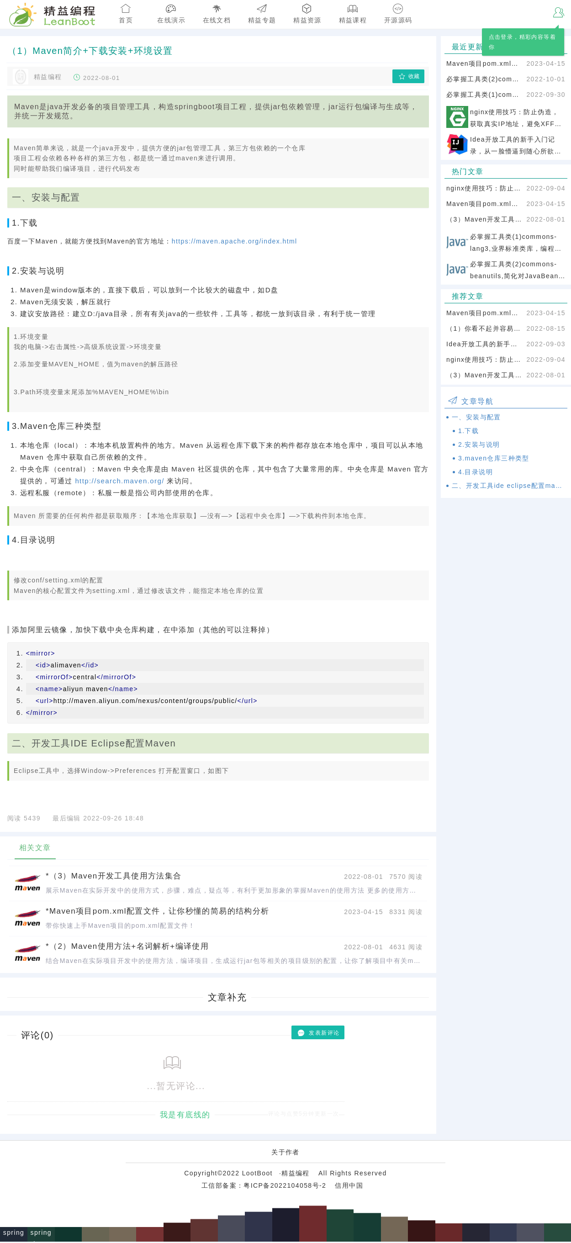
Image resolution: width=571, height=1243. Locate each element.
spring (14, 1234)
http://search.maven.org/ (119, 481)
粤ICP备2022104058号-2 (284, 1186)
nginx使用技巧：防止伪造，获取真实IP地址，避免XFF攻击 (484, 188)
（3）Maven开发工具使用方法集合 (484, 219)
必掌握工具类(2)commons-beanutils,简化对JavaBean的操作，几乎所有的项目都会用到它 (484, 79)
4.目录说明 (475, 472)
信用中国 (349, 1186)
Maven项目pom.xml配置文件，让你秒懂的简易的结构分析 (484, 63)
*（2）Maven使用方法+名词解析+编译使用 (127, 946)
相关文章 (35, 848)
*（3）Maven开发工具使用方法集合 (114, 876)
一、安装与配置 (476, 417)
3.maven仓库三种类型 (493, 458)
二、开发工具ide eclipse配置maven (509, 485)
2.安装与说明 (479, 444)
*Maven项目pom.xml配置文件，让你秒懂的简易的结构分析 (158, 911)
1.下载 (468, 430)
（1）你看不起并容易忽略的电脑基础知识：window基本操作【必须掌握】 (484, 328)
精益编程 (295, 1174)
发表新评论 (317, 1033)
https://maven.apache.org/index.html (234, 241)
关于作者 (285, 1153)
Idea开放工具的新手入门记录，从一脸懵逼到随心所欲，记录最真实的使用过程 (484, 344)
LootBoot (257, 1174)
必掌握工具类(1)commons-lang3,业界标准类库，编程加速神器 (484, 94)
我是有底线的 (185, 1115)
